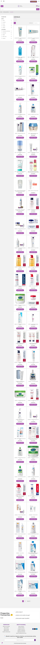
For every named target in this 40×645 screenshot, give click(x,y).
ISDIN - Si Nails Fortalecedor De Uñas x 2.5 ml (33, 57)
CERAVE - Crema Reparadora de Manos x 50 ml (20, 591)
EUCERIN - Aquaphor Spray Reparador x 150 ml (20, 286)
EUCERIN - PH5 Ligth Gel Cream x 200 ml (33, 400)
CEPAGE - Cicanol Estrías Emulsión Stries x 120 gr (33, 324)
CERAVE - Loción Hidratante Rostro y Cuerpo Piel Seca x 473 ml (33, 553)
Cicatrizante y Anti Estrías (7, 31)
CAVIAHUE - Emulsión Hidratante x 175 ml (33, 419)
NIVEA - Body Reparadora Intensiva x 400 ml (33, 496)
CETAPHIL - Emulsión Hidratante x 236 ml (20, 458)
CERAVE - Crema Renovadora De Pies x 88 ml (20, 324)
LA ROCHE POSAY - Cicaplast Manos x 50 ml (20, 76)
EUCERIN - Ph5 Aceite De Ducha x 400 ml (33, 267)
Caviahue (7, 22)
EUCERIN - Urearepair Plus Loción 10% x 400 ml (20, 362)
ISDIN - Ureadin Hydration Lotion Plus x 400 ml (20, 439)
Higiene (7, 34)
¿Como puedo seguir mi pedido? (22, 618)
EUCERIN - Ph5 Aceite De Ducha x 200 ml (20, 267)
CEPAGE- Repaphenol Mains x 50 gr (33, 95)
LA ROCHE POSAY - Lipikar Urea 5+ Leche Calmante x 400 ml (20, 210)
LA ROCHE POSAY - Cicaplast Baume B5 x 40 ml (20, 38)
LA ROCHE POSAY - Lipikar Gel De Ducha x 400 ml (20, 57)
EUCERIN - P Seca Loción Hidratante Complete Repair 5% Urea (33, 439)
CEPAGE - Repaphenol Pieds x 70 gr (20, 133)
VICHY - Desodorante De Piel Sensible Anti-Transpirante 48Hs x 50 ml (20, 191)
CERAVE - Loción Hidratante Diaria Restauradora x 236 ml (33, 572)
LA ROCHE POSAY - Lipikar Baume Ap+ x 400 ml (20, 114)
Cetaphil (7, 25)
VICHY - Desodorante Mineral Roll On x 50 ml (20, 152)
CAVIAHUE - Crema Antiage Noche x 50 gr (20, 229)
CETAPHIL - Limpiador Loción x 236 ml (33, 114)
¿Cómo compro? (19, 612)
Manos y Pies (7, 36)
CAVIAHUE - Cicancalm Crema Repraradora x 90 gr (20, 381)
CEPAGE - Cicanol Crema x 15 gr (20, 95)
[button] (1, 617)
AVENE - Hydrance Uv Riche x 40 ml (33, 190)
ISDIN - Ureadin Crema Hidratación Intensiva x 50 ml (33, 133)
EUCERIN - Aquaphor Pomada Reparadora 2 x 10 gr (33, 343)
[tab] (26, 612)
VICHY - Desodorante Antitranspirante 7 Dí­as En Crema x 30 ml (20, 171)
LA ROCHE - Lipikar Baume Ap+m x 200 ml (33, 477)
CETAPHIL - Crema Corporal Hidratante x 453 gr (20, 305)
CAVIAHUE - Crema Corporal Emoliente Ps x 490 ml (20, 248)
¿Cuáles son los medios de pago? (23, 615)
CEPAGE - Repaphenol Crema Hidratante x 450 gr (20, 419)
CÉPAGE (7, 27)
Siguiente (29, 601)
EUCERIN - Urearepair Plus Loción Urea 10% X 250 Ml (33, 210)
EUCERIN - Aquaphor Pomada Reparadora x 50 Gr (20, 343)
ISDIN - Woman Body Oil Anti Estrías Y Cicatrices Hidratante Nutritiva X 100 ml (33, 171)
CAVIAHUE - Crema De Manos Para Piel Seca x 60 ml (33, 152)
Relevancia (36, 23)
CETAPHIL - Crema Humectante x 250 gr (20, 400)
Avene (7, 20)
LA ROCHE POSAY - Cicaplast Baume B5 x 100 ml (33, 38)
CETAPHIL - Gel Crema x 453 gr (33, 76)
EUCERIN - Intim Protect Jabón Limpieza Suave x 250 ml (20, 496)
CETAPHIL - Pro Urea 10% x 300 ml (33, 381)
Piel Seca (7, 38)
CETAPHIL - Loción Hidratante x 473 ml (20, 476)
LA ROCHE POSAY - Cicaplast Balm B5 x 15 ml (33, 362)
